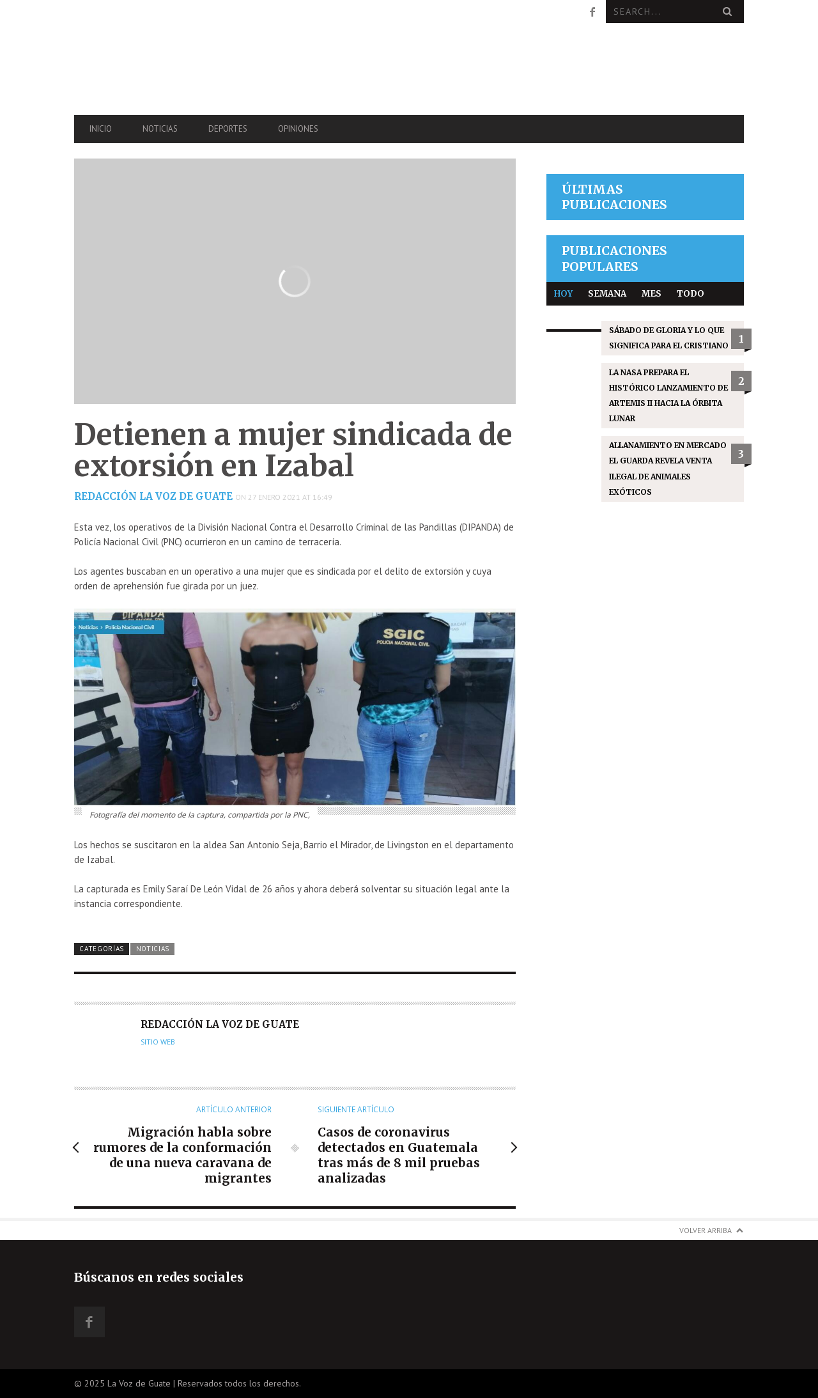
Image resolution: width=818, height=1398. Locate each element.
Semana (607, 293)
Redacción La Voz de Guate (153, 496)
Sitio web (158, 1042)
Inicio (100, 128)
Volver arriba (705, 1230)
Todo (690, 293)
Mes (651, 293)
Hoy (563, 293)
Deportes (227, 128)
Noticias (160, 128)
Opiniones (298, 128)
